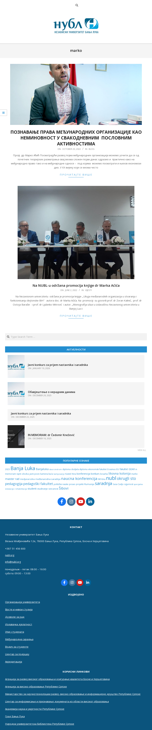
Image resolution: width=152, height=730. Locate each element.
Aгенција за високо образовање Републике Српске (36, 686)
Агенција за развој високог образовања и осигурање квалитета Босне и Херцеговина (57, 679)
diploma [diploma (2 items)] (66, 469)
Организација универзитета (22, 602)
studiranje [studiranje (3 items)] (42, 488)
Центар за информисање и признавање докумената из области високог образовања (57, 701)
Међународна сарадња (19, 639)
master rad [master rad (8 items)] (12, 479)
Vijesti (88, 290)
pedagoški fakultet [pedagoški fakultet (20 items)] (38, 483)
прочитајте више (76, 174)
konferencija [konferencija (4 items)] (83, 473)
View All (142, 450)
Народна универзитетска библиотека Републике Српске (39, 723)
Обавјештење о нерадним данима (51, 392)
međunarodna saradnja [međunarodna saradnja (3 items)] (47, 479)
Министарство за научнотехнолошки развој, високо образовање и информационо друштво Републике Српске (72, 694)
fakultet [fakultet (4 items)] (124, 469)
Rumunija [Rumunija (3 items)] (89, 484)
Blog (91, 148)
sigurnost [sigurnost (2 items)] (128, 484)
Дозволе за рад (14, 617)
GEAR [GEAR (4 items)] (132, 469)
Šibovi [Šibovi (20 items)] (63, 488)
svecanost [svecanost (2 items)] (53, 488)
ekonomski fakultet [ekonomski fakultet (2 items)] (97, 469)
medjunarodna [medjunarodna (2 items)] (27, 479)
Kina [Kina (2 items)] (74, 473)
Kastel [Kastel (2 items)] (68, 473)
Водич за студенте (16, 646)
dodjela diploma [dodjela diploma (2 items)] (79, 469)
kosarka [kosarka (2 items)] (104, 473)
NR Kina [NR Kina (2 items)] (101, 479)
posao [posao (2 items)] (72, 484)
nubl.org (9, 555)
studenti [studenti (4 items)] (32, 488)
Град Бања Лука (15, 716)
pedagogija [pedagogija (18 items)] (14, 483)
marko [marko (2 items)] (134, 473)
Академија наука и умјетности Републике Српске (34, 709)
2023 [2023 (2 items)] (7, 469)
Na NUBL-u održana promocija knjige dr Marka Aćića (76, 285)
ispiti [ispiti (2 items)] (19, 473)
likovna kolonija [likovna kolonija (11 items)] (119, 473)
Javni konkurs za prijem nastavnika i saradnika (58, 365)
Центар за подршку (17, 654)
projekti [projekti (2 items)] (80, 484)
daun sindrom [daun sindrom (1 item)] (55, 469)
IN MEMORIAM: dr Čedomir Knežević (51, 435)
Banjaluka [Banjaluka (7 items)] (42, 469)
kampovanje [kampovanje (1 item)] (59, 474)
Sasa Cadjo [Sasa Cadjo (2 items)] (118, 484)
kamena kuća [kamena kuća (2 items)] (46, 473)
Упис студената (14, 631)
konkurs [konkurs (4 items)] (95, 473)
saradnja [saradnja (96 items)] (103, 483)
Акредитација (13, 661)
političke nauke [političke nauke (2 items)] (61, 484)
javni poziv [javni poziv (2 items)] (34, 473)
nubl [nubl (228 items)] (111, 478)
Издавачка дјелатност (18, 624)
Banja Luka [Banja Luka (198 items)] (22, 468)
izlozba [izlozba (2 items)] (25, 473)
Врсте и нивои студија (18, 609)
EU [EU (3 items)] (117, 469)
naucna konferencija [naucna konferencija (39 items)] (79, 478)
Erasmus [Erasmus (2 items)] (111, 469)
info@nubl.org (13, 561)
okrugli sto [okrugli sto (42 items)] (126, 478)
